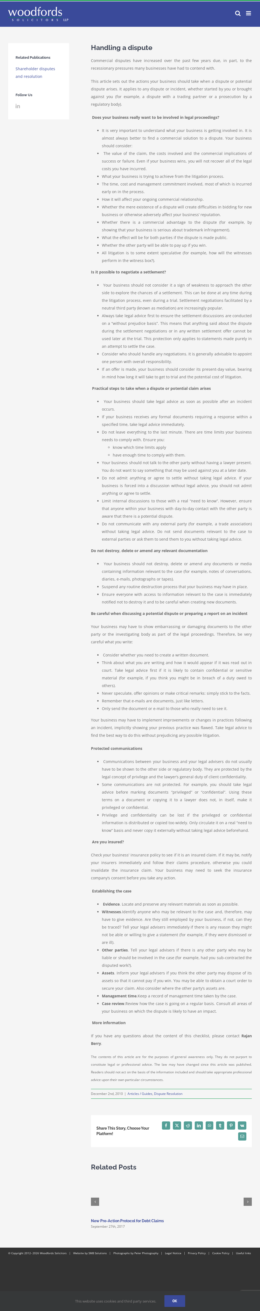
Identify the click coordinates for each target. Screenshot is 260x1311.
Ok (174, 1300)
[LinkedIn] (18, 106)
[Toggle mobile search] (238, 13)
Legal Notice (173, 1253)
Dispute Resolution (168, 1093)
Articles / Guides (140, 1093)
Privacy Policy (197, 1253)
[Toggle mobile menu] (249, 13)
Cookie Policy (220, 1253)
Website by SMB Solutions (90, 1253)
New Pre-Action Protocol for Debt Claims (127, 1221)
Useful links (243, 1253)
